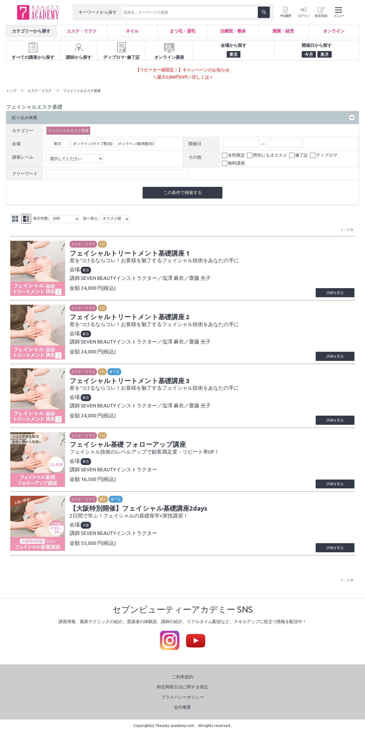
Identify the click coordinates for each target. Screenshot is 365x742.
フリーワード (25, 173)
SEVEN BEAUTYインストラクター (121, 475)
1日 (104, 244)
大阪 (87, 533)
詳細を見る (334, 294)
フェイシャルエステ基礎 (68, 130)
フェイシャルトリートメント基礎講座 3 (132, 385)
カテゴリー (22, 130)
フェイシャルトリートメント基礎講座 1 (132, 253)
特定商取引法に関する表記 (182, 697)
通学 (105, 507)
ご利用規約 (182, 687)
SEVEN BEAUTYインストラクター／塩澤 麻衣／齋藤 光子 (148, 278)
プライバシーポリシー (182, 707)
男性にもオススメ (267, 155)
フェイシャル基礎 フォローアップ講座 (130, 450)
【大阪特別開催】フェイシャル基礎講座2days (141, 516)
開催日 (194, 143)
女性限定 (234, 155)
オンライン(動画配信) (136, 143)
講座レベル (22, 156)
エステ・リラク (85, 244)
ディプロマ (324, 155)
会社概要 (182, 717)
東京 (57, 143)
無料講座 (234, 163)
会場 (16, 143)
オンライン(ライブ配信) (92, 143)
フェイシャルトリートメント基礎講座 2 (132, 319)
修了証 (299, 155)
